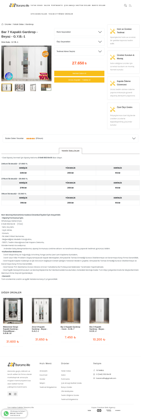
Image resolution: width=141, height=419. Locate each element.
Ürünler (8, 24)
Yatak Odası (37, 5)
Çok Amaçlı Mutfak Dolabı (77, 5)
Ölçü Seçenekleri (63, 42)
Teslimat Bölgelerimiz (48, 387)
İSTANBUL (98, 370)
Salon (47, 5)
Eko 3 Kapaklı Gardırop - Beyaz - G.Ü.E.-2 (97, 329)
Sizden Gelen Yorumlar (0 (24, 138)
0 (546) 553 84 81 (102, 374)
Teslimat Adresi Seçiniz (66, 51)
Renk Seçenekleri (64, 32)
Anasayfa (43, 371)
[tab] (70, 151)
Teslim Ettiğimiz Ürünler (60, 14)
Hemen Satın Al (79, 73)
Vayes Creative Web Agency (103, 407)
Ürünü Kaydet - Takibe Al (79, 80)
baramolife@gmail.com (104, 378)
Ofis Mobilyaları (39, 14)
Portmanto (57, 5)
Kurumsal (43, 375)
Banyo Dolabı (99, 5)
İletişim (42, 383)
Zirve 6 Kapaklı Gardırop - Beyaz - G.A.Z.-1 (39, 329)
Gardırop (29, 24)
